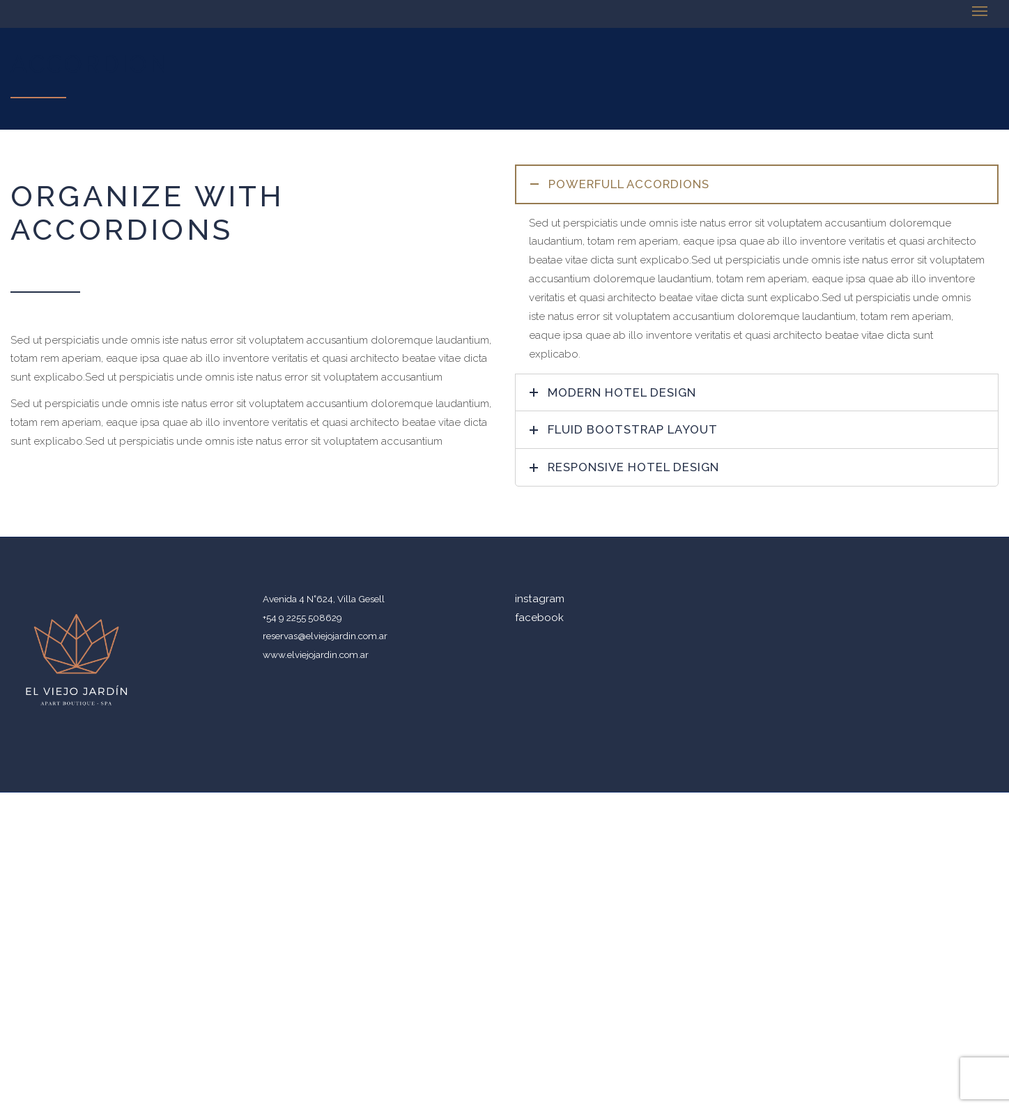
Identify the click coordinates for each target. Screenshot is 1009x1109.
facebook (539, 617)
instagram (539, 598)
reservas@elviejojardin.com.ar (325, 635)
